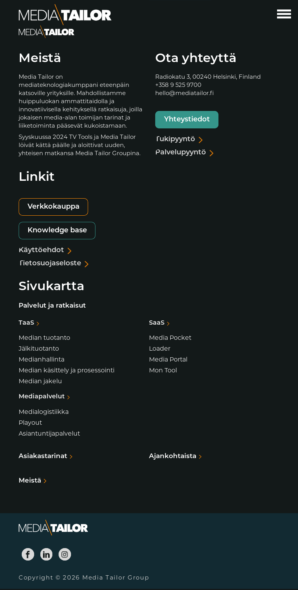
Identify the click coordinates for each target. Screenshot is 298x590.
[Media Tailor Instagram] (65, 555)
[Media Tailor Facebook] (28, 555)
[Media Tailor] (65, 15)
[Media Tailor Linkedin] (46, 555)
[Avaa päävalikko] (284, 14)
